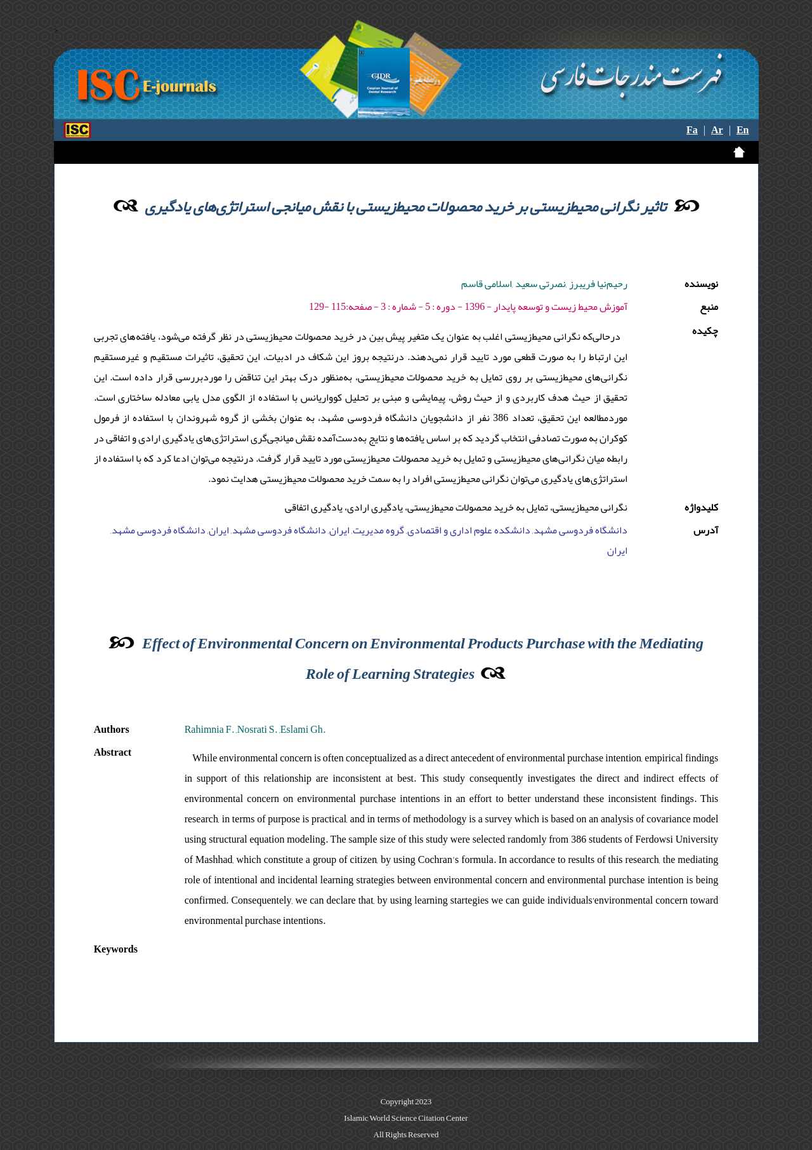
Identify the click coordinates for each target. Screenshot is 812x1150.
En (743, 130)
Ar (717, 130)
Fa (692, 130)
